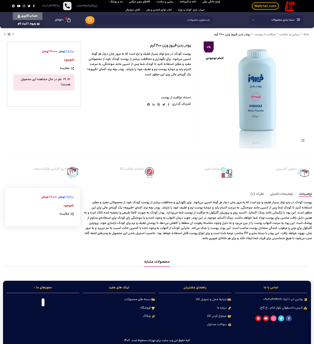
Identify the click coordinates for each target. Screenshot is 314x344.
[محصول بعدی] (5, 34)
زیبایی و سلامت (289, 34)
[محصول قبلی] (13, 34)
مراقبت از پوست (264, 34)
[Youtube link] (19, 6)
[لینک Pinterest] (13, 6)
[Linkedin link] (153, 104)
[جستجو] (149, 20)
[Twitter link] (29, 6)
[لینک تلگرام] (148, 104)
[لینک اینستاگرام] (24, 6)
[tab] (305, 194)
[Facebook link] (34, 6)
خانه (306, 34)
